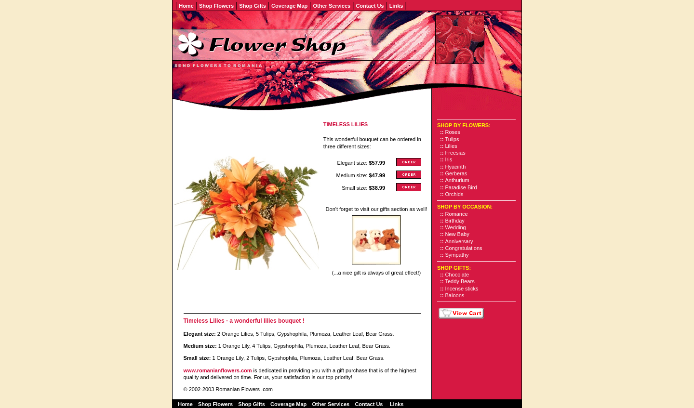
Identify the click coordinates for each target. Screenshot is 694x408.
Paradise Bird (461, 187)
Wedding (455, 227)
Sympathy (457, 255)
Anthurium (457, 180)
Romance (456, 214)
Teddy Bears (460, 281)
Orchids (454, 194)
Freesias (455, 153)
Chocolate (457, 274)
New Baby (457, 234)
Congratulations (463, 248)
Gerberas (456, 173)
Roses (452, 132)
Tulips (452, 139)
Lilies (451, 146)
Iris (449, 159)
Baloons (455, 295)
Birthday (455, 221)
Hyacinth (455, 167)
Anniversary (459, 241)
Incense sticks (462, 288)
